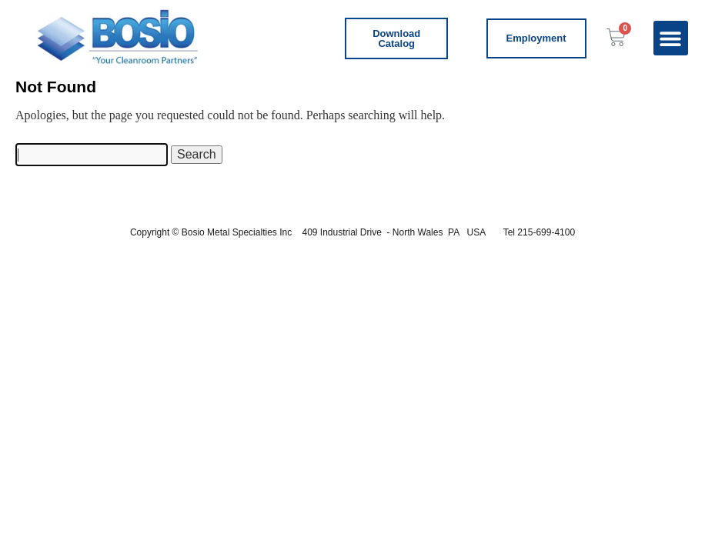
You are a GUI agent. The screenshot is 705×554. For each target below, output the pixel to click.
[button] (670, 38)
